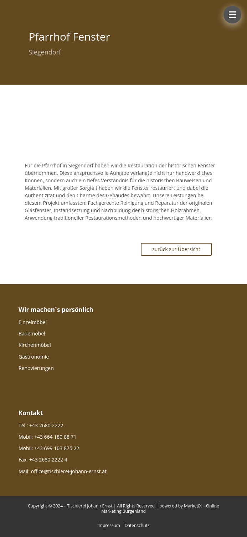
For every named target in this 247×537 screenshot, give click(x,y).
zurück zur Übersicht (176, 249)
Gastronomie (34, 356)
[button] (232, 15)
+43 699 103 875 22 (56, 448)
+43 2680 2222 (46, 425)
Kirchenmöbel (35, 345)
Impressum (108, 525)
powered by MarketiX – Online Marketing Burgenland (160, 509)
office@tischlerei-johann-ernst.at (69, 471)
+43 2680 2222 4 (48, 459)
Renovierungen (36, 368)
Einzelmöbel (33, 322)
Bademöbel (32, 333)
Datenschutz (137, 525)
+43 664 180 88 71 (55, 436)
